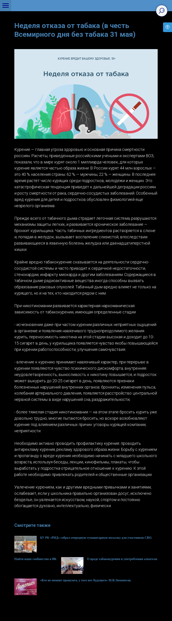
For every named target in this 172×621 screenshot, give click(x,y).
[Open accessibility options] (167, 27)
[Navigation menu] (5, 5)
